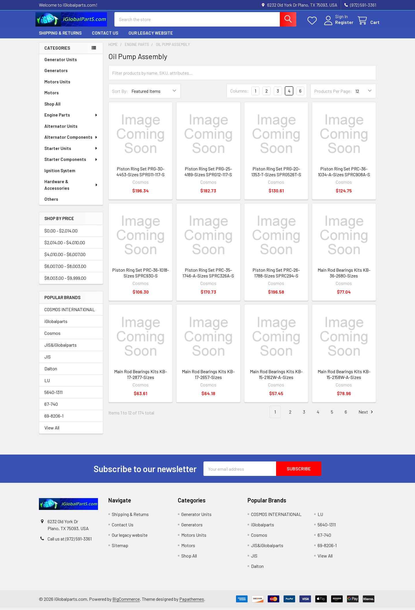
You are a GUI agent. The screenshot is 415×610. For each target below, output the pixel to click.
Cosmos (52, 335)
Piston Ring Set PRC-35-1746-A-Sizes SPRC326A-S (208, 275)
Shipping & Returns (60, 35)
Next (367, 414)
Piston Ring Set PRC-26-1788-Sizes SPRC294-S (276, 275)
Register (341, 24)
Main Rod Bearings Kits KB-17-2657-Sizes (208, 376)
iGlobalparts (55, 323)
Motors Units (57, 84)
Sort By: (120, 93)
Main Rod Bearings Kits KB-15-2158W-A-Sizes (344, 376)
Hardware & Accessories (71, 187)
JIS (47, 359)
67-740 (51, 406)
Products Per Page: (333, 93)
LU (47, 383)
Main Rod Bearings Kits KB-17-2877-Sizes (140, 376)
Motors (51, 95)
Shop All (52, 106)
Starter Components (71, 161)
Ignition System (59, 173)
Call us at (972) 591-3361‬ (70, 541)
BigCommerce (126, 601)
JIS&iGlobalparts (60, 347)
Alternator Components (71, 139)
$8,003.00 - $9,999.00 (65, 280)
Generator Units (60, 62)
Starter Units (71, 150)
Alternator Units (61, 128)
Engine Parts (71, 117)
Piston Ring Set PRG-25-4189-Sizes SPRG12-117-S (208, 174)
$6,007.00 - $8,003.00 (65, 268)
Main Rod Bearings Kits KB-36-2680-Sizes (344, 275)
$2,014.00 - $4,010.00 (64, 245)
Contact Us (105, 35)
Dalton (50, 371)
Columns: (239, 93)
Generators (56, 73)
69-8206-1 (53, 418)
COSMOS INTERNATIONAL (69, 312)
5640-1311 (53, 394)
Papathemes (191, 601)
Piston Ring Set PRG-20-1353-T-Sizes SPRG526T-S (276, 174)
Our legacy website (151, 35)
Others (51, 201)
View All (51, 430)
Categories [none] (57, 50)
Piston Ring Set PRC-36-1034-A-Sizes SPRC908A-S (344, 174)
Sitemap (120, 548)
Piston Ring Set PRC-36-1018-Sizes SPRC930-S (140, 275)
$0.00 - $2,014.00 (61, 233)
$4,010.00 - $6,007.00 (65, 257)
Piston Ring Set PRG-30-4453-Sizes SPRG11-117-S (140, 174)
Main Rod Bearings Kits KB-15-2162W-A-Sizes (276, 376)
